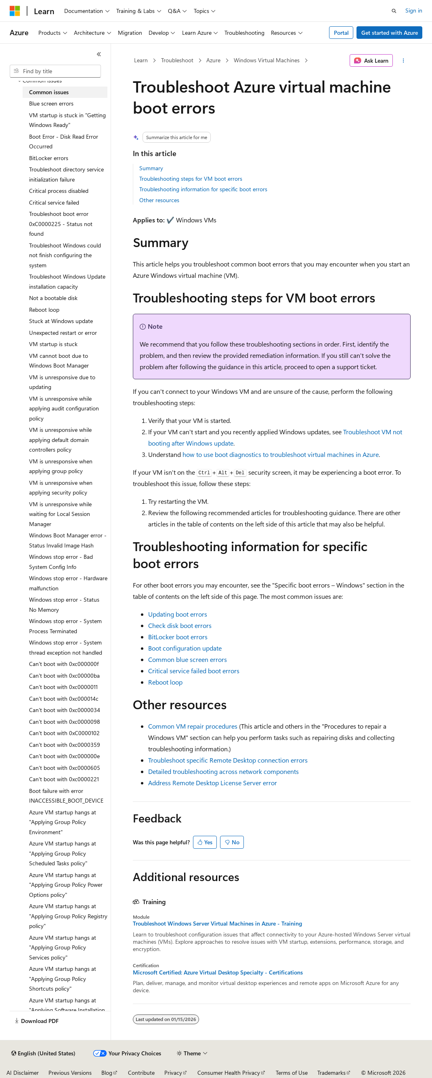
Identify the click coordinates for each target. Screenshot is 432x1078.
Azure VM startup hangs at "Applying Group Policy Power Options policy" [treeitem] (66, 884)
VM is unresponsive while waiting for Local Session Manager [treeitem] (60, 514)
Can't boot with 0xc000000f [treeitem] (64, 664)
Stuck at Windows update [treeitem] (61, 321)
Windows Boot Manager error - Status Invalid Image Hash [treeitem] (68, 540)
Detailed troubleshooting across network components (223, 771)
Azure (213, 60)
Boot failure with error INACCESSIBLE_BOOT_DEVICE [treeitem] (66, 796)
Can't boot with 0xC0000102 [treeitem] (64, 733)
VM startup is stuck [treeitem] (53, 344)
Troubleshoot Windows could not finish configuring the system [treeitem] (65, 255)
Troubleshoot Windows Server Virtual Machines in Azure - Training (217, 923)
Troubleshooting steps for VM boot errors (190, 178)
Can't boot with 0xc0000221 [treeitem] (64, 779)
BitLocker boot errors (178, 636)
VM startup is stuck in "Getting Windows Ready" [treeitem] (67, 120)
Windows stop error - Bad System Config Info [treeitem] (61, 562)
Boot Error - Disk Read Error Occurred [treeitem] (63, 141)
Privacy (173, 1072)
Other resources (159, 200)
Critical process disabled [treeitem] (58, 190)
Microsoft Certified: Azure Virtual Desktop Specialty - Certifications (218, 972)
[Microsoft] (15, 11)
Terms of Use (292, 1072)
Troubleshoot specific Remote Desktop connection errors (228, 760)
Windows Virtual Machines (267, 60)
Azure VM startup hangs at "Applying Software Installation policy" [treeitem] (67, 1010)
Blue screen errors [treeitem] (51, 103)
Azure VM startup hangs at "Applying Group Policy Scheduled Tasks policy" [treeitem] (62, 853)
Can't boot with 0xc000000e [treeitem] (64, 756)
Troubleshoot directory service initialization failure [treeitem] (66, 174)
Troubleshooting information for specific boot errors (203, 189)
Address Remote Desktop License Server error (212, 782)
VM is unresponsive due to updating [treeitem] (62, 382)
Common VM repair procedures (192, 726)
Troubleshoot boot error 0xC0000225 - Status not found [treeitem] (60, 223)
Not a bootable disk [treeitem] (53, 298)
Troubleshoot (177, 60)
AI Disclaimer (22, 1072)
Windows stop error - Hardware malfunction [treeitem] (68, 583)
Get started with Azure (389, 32)
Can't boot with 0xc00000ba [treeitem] (64, 675)
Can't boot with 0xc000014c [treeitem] (64, 698)
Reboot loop (165, 682)
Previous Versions (70, 1072)
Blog (106, 1072)
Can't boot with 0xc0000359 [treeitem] (64, 744)
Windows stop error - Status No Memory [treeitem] (64, 604)
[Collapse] (98, 54)
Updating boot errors (177, 614)
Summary (151, 168)
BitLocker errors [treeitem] (48, 158)
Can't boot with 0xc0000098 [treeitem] (64, 721)
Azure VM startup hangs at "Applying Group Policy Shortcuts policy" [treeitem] (62, 978)
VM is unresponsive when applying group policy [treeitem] (60, 466)
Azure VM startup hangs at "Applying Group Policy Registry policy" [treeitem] (68, 916)
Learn (141, 60)
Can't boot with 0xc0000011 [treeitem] (63, 687)
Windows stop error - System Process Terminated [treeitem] (65, 626)
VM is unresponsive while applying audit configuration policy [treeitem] (64, 408)
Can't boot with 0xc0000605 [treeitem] (64, 768)
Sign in (413, 10)
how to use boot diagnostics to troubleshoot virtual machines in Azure (280, 454)
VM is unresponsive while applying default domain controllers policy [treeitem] (60, 439)
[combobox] (55, 71)
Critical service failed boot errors (193, 670)
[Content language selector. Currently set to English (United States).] (43, 1053)
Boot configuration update (185, 648)
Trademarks (331, 1072)
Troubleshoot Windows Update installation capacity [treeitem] (67, 281)
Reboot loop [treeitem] (44, 309)
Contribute (141, 1072)
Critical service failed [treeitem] (54, 202)
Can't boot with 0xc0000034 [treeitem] (64, 710)
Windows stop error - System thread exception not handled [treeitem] (65, 647)
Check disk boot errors (180, 625)
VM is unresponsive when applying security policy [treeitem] (60, 488)
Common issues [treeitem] (49, 92)
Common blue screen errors (187, 659)
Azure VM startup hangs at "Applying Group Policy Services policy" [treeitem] (62, 947)
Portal (341, 32)
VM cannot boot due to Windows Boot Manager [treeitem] (59, 361)
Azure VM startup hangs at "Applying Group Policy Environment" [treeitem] (62, 822)
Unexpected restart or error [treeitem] (63, 332)
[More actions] (403, 60)
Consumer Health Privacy (228, 1072)
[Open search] (394, 11)
